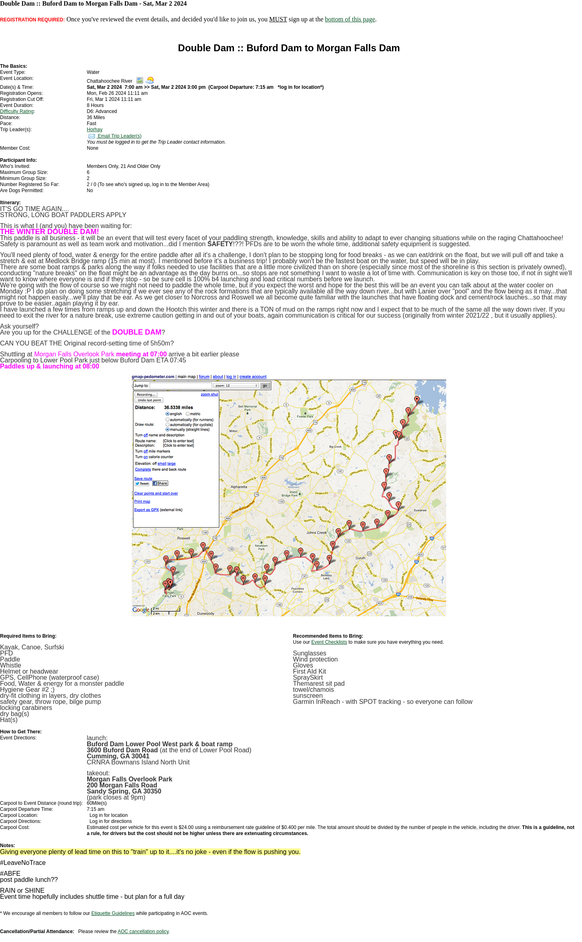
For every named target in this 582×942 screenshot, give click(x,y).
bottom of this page (350, 19)
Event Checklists (329, 642)
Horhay (95, 129)
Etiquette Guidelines (113, 913)
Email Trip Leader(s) (114, 136)
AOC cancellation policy (143, 931)
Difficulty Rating (17, 111)
